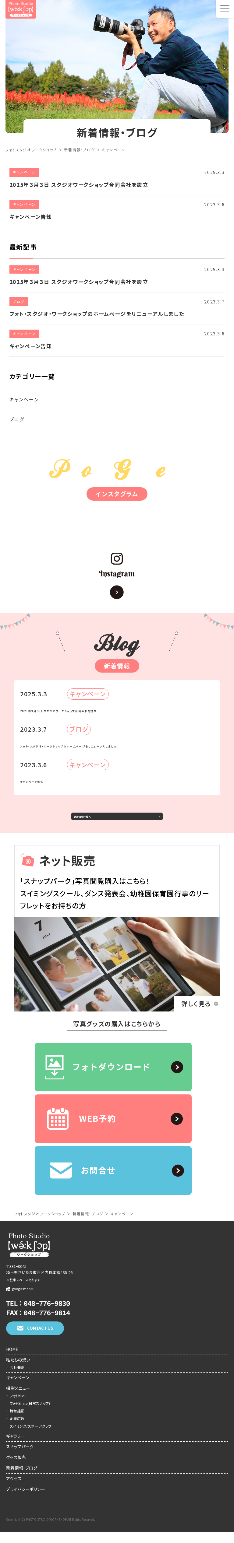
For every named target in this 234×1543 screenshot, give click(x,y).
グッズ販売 (16, 1468)
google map (20, 1299)
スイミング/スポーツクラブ (30, 1437)
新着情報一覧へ (102, 821)
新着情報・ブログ (21, 1479)
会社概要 (17, 1378)
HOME (12, 1360)
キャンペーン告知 (53, 779)
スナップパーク (20, 1458)
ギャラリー (15, 1447)
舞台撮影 (17, 1422)
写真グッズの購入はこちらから (117, 1034)
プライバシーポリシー (25, 1500)
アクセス (14, 1490)
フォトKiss (17, 1406)
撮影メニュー (18, 1399)
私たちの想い (18, 1371)
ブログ (16, 419)
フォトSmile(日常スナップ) (30, 1414)
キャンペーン (24, 399)
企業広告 (17, 1429)
